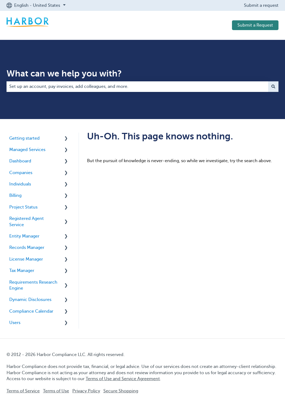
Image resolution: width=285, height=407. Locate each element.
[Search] (273, 86)
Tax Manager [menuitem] (21, 270)
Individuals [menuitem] (20, 184)
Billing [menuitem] (15, 195)
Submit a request (261, 5)
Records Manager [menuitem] (26, 247)
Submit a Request (255, 25)
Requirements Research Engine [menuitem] (33, 285)
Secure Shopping (120, 391)
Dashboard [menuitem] (20, 161)
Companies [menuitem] (20, 172)
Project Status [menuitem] (23, 207)
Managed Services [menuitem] (27, 149)
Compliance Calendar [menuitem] (31, 311)
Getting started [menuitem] (24, 138)
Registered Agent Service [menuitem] (26, 221)
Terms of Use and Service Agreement (123, 378)
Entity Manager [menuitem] (24, 236)
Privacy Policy (86, 391)
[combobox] (137, 86)
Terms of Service (23, 391)
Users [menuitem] (14, 322)
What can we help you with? (64, 73)
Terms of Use (56, 391)
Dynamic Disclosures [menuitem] (30, 299)
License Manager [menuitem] (26, 259)
